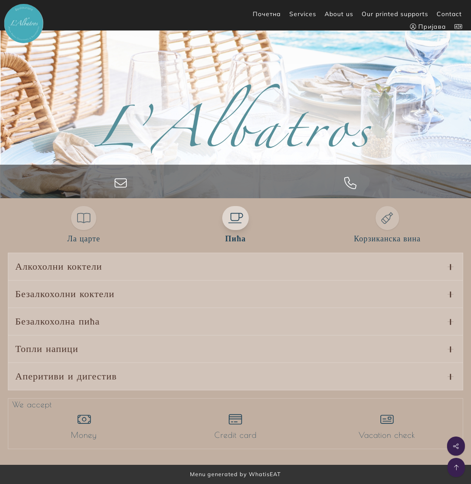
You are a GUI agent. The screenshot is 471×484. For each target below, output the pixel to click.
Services (302, 14)
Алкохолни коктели (58, 266)
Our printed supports (395, 14)
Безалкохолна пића (57, 321)
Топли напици (46, 349)
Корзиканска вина (387, 239)
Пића (235, 239)
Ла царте (83, 239)
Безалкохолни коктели (65, 294)
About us (339, 14)
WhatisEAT (265, 473)
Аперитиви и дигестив (66, 376)
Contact (449, 14)
